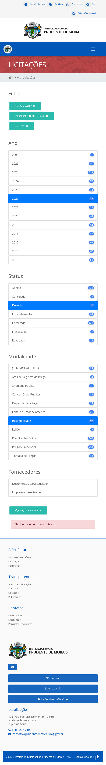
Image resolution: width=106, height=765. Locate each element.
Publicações (14, 596)
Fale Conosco (15, 615)
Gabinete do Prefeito (19, 557)
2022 (21, 126)
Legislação (14, 561)
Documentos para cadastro (30, 484)
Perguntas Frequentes (20, 623)
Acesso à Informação (19, 584)
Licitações (13, 592)
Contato (53, 678)
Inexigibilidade (31, 115)
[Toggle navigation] (93, 49)
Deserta (25, 105)
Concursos (14, 588)
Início (14, 77)
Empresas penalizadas (26, 492)
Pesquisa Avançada (28, 510)
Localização (14, 619)
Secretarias (14, 565)
